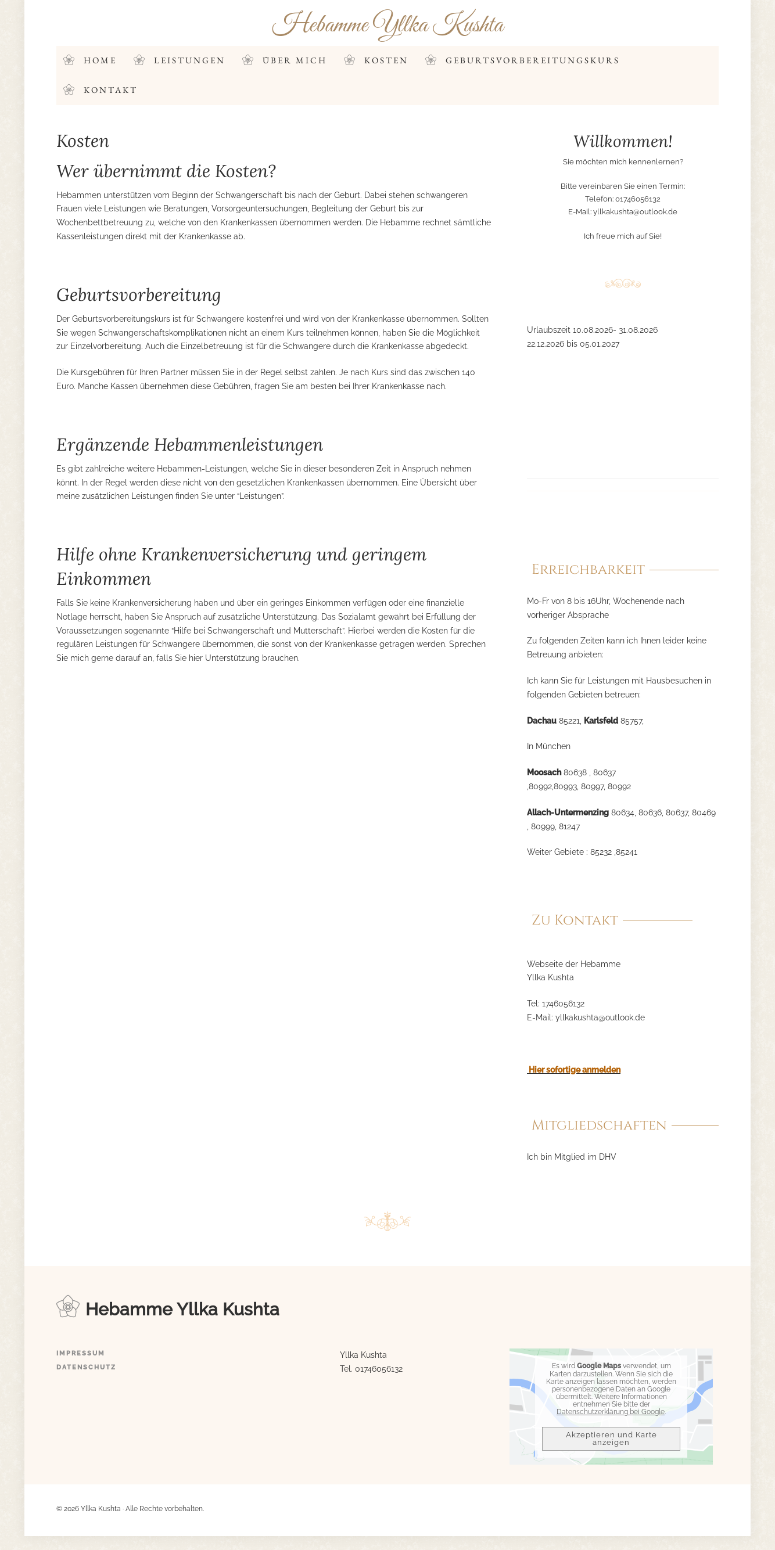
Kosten (386, 60)
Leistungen (189, 60)
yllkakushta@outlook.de (635, 211)
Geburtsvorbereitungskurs (533, 60)
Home (100, 60)
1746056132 (563, 1004)
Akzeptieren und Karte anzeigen (611, 1439)
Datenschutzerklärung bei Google (611, 1412)
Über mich (295, 60)
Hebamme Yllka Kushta (387, 25)
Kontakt (111, 89)
